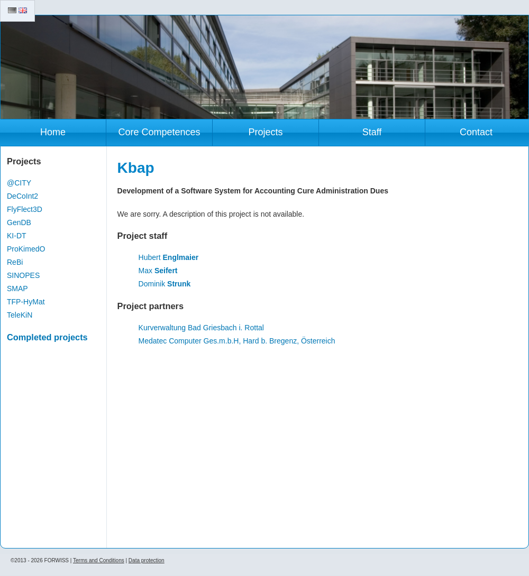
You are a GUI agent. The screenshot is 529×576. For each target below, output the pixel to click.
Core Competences (159, 132)
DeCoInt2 (22, 196)
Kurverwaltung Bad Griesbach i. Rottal (201, 327)
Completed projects (47, 337)
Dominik (165, 284)
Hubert (169, 257)
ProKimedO (26, 249)
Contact (476, 132)
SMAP (17, 288)
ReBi (15, 262)
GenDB (19, 222)
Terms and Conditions (98, 560)
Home (53, 132)
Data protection (147, 560)
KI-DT (16, 235)
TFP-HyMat (26, 302)
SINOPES (23, 275)
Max (158, 270)
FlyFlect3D (24, 209)
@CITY (19, 183)
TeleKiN (19, 315)
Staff (372, 132)
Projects (265, 132)
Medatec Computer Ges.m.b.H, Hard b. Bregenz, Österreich (237, 341)
